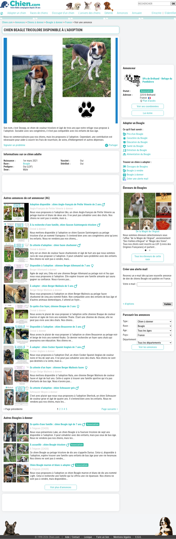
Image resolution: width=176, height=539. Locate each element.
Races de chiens (39, 13)
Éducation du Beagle (135, 142)
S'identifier (170, 13)
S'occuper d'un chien (63, 13)
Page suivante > (110, 409)
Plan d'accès (149, 100)
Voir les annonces (148, 347)
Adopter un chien (16, 13)
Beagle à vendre (133, 170)
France (68, 22)
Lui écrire (147, 113)
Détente (109, 13)
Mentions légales (122, 537)
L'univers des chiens (89, 13)
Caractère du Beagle (135, 138)
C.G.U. (138, 537)
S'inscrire (156, 13)
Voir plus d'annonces (60, 487)
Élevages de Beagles (135, 166)
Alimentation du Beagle (137, 154)
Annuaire (137, 13)
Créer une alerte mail (135, 178)
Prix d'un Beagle (133, 134)
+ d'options (128, 303)
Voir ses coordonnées (148, 106)
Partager (111, 145)
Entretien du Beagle (135, 150)
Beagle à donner (54, 22)
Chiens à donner (35, 22)
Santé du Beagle (133, 146)
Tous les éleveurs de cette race (147, 258)
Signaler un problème (14, 145)
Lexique (88, 537)
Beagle (26, 163)
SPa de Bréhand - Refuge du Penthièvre (147, 80)
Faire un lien (102, 537)
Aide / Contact (72, 537)
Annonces (122, 13)
